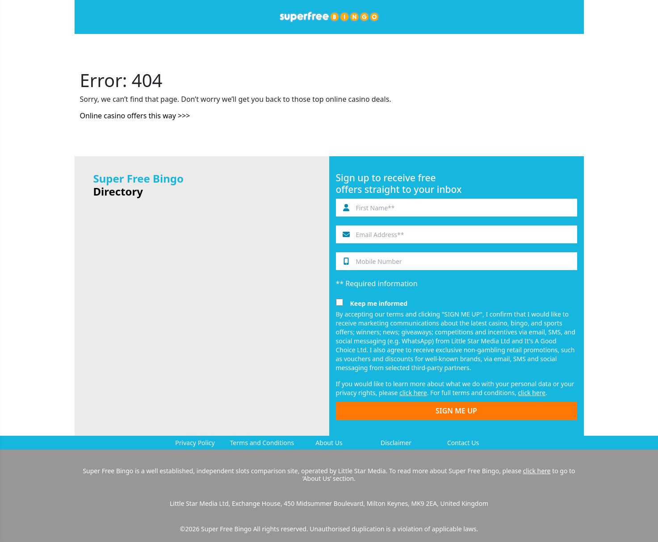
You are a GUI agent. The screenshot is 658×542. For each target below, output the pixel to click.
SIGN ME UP (456, 411)
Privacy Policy (194, 442)
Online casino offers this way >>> (135, 116)
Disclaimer (396, 442)
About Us (328, 442)
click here (413, 392)
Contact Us (463, 442)
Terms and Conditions (262, 442)
